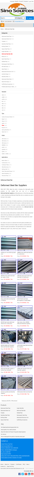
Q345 (3, 151)
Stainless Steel (6, 76)
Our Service (3, 434)
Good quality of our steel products (8, 429)
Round (3, 127)
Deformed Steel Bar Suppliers (7, 193)
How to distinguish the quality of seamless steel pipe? (13, 436)
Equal (3, 119)
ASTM (3, 99)
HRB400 (3, 145)
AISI (3, 95)
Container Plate (5, 164)
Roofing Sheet (6, 46)
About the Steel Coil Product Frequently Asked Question (13, 431)
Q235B (3, 149)
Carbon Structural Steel (7, 116)
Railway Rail (4, 169)
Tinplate (4, 41)
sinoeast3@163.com (19, 21)
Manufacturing (5, 167)
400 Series (4, 143)
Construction (4, 162)
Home (2, 464)
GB (2, 107)
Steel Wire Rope (6, 81)
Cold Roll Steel (6, 74)
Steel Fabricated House (7, 171)
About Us (7, 464)
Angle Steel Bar (6, 51)
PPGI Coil (5, 56)
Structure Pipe (5, 175)
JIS (2, 110)
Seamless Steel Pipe (7, 43)
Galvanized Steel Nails (8, 79)
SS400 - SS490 (5, 153)
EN (2, 105)
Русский (21, 1)
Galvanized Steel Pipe (8, 36)
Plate (3, 125)
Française (26, 1)
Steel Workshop (5, 173)
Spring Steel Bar (5, 129)
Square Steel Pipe (7, 48)
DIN (2, 103)
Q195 (3, 147)
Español (16, 1)
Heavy (3, 121)
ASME (3, 97)
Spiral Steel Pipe (6, 59)
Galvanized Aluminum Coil (8, 71)
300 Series (4, 140)
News (27, 464)
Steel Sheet (5, 69)
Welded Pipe (5, 61)
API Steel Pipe (6, 66)
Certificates (18, 464)
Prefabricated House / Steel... (9, 86)
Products (12, 464)
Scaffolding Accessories (8, 84)
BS (2, 101)
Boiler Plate (4, 160)
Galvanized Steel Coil (8, 38)
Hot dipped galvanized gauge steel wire (9, 427)
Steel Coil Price (10, 466)
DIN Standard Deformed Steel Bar (24, 391)
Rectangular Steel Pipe (8, 64)
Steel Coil (4, 131)
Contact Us (3, 466)
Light (3, 123)
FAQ (24, 464)
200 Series (4, 138)
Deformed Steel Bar (9, 29)
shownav (2, 25)
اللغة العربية (31, 1)
